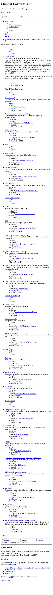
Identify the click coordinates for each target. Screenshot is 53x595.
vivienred (14, 192)
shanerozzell (15, 162)
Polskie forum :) (10, 401)
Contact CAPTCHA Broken (24, 123)
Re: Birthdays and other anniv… (25, 365)
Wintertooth (15, 246)
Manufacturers (9, 153)
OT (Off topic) (9, 349)
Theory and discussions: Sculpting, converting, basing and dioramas (26, 265)
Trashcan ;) (8, 358)
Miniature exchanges (11, 333)
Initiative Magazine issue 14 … (25, 160)
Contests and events (11, 167)
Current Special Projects (12, 296)
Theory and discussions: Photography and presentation (22, 281)
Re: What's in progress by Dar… (25, 228)
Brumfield (14, 215)
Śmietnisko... (10, 504)
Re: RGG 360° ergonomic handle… (26, 191)
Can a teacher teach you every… (25, 258)
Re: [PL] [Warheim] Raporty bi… (26, 513)
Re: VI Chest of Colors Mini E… (25, 342)
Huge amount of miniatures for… (25, 394)
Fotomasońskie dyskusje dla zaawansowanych (21, 520)
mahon (13, 109)
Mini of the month (11, 319)
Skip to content (6, 12)
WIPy (8, 442)
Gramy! (16, 508)
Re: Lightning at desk (22, 289)
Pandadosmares (16, 367)
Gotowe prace (10, 426)
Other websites (9, 183)
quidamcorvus (15, 436)
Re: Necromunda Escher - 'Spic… (26, 312)
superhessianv (15, 139)
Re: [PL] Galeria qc (21, 435)
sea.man (13, 313)
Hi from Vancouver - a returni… (25, 137)
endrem (13, 344)
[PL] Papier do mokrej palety (24, 497)
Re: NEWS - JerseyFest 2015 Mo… (26, 176)
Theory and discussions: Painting (15, 251)
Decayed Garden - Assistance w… (26, 244)
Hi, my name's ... (10, 130)
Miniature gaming (10, 372)
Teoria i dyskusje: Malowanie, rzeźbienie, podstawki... (23, 458)
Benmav (13, 125)
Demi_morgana (16, 381)
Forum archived (20, 107)
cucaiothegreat (15, 395)
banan (13, 467)
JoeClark (14, 260)
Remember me (15, 542)
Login (3, 535)
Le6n (12, 230)
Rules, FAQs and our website (14, 89)
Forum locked (9, 57)
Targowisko (24, 508)
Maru (19, 529)
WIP (6, 221)
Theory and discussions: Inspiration (16, 235)
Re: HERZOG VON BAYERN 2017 (26, 481)
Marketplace (9, 386)
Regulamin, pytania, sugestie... (16, 409)
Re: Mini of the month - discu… (25, 326)
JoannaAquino (15, 178)
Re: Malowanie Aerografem (24, 418)
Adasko (13, 499)
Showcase (8, 206)
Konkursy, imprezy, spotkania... (16, 472)
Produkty (9, 488)
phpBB (11, 577)
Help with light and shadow (24, 274)
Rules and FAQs (10, 98)
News (6, 144)
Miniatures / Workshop (12, 198)
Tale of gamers (9, 304)
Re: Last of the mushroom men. (25, 214)
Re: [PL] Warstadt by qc (23, 451)
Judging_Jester (15, 290)
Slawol (13, 420)
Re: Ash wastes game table (23, 379)
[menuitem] (15, 25)
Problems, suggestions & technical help (17, 114)
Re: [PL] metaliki (20, 465)
